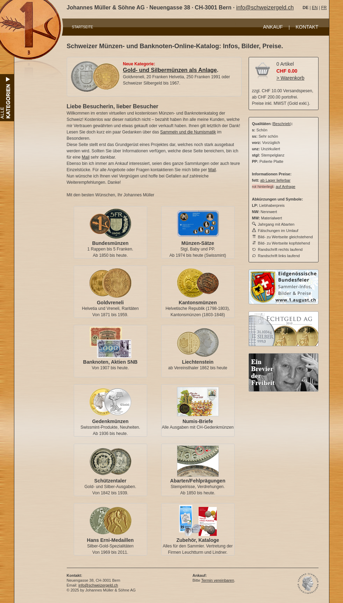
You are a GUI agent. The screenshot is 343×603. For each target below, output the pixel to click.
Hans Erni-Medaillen (110, 540)
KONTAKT (306, 27)
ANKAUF (273, 27)
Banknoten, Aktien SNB (110, 362)
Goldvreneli (110, 302)
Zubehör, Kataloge (197, 540)
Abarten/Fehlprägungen (198, 481)
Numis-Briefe (198, 421)
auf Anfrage (285, 186)
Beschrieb (281, 124)
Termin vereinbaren (217, 580)
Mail (86, 157)
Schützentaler (110, 481)
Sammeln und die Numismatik (188, 132)
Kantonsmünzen (198, 302)
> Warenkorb (291, 78)
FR (324, 7)
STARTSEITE (82, 27)
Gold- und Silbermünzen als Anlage (170, 70)
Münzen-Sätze (197, 243)
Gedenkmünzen (110, 421)
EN (315, 7)
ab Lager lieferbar (275, 180)
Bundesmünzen (110, 243)
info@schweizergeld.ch (265, 7)
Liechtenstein (197, 362)
